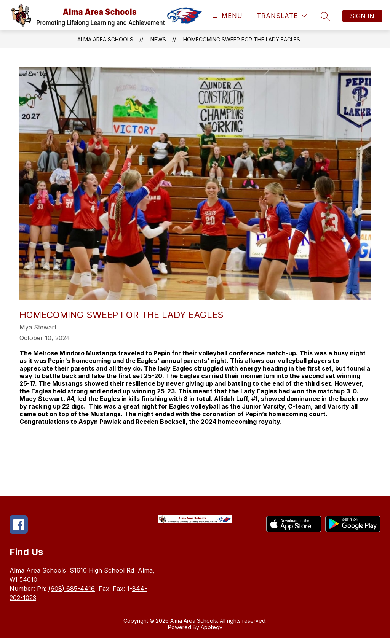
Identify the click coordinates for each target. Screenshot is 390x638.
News (158, 39)
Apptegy (211, 627)
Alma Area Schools (105, 39)
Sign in (362, 16)
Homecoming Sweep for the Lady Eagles (241, 39)
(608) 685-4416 (71, 588)
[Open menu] (227, 16)
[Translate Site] (281, 16)
